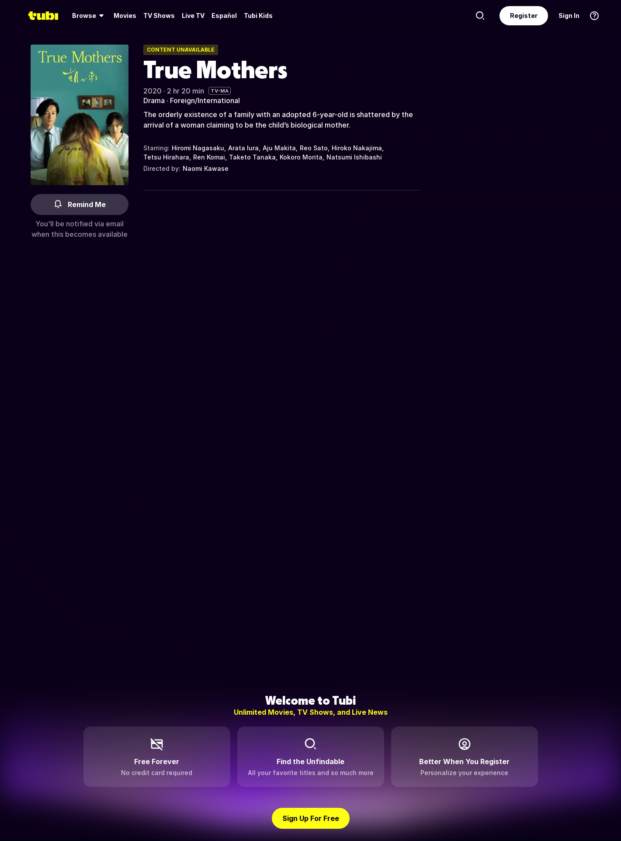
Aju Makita (279, 148)
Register (524, 15)
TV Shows (159, 15)
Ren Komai (209, 157)
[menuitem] (89, 15)
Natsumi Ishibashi (354, 157)
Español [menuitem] (224, 15)
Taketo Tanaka (252, 157)
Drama (154, 100)
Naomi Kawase (206, 168)
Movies (125, 15)
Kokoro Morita (301, 157)
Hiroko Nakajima (357, 148)
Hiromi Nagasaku (198, 148)
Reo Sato (314, 148)
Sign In (569, 15)
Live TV (193, 15)
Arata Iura (243, 148)
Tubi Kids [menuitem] (258, 15)
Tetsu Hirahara (166, 157)
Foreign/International (205, 100)
